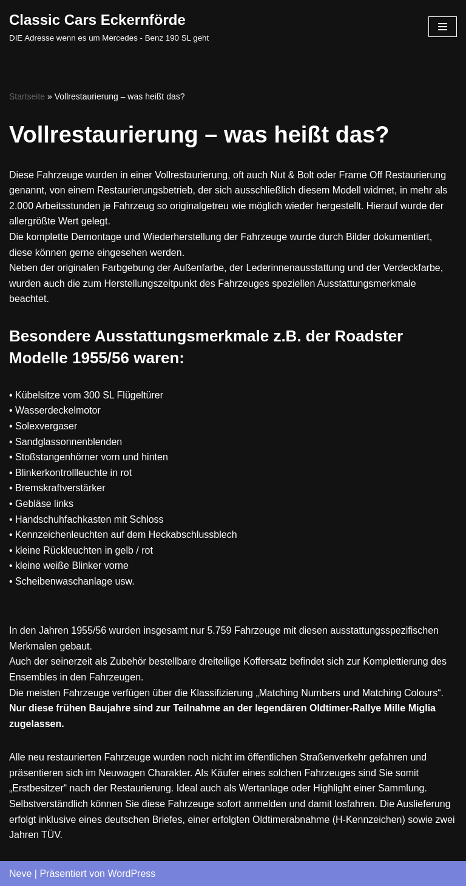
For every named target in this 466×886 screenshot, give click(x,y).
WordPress (131, 873)
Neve (20, 873)
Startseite (27, 96)
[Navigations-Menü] (442, 26)
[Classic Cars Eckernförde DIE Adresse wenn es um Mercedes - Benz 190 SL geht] (109, 26)
